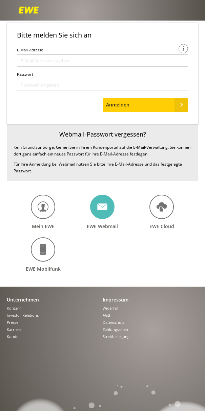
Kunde (12, 337)
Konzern (14, 308)
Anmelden (147, 105)
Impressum (115, 299)
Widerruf (111, 308)
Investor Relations (23, 315)
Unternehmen (23, 299)
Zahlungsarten (115, 330)
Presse (12, 322)
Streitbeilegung (116, 337)
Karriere (14, 330)
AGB (106, 315)
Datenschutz (113, 322)
